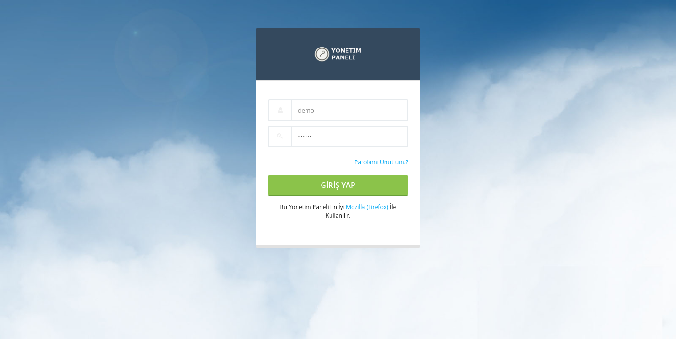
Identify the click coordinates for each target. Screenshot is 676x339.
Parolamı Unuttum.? (381, 162)
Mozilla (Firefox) (367, 207)
